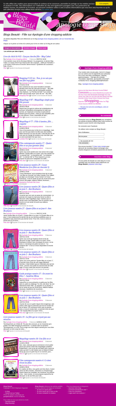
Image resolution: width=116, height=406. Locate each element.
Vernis (90, 104)
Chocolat (29, 182)
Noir (111, 96)
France (85, 94)
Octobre (86, 98)
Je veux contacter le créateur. (46, 393)
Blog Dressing (9, 403)
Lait (93, 96)
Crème (94, 93)
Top (107, 101)
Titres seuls (42, 48)
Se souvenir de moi (87, 141)
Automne (80, 90)
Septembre (81, 101)
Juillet (87, 96)
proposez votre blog (94, 164)
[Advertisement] (95, 47)
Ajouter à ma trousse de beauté (19, 68)
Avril (84, 90)
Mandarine (22, 182)
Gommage (101, 95)
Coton (90, 93)
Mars (101, 96)
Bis (94, 90)
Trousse (80, 103)
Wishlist (98, 104)
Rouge (107, 98)
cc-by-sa (21, 396)
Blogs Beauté (8, 386)
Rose (104, 98)
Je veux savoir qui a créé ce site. (47, 391)
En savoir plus (47, 9)
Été (111, 93)
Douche (99, 93)
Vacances (85, 103)
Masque (105, 96)
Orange (90, 98)
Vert (94, 103)
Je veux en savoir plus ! (44, 390)
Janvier (80, 96)
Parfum (95, 98)
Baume (90, 90)
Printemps (99, 98)
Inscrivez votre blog (75, 388)
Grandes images (29, 48)
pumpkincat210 (8, 396)
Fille (5, 68)
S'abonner (32, 59)
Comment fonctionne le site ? (78, 390)
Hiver (106, 94)
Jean (24, 160)
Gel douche (94, 95)
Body (96, 90)
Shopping (22, 95)
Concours (83, 92)
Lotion (95, 96)
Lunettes (22, 139)
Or (23, 354)
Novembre (81, 98)
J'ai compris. (104, 3)
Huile (109, 94)
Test (104, 101)
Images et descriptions (13, 48)
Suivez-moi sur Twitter (12, 393)
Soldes (101, 101)
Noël (108, 96)
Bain (87, 90)
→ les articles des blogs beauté (16, 22)
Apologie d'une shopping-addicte (48, 39)
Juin (90, 96)
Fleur (82, 94)
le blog (7, 391)
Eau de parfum (106, 93)
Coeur (38, 182)
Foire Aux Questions (75, 391)
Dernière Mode (10, 401)
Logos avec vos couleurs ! (77, 393)
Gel (89, 95)
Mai (98, 96)
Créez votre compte (99, 146)
